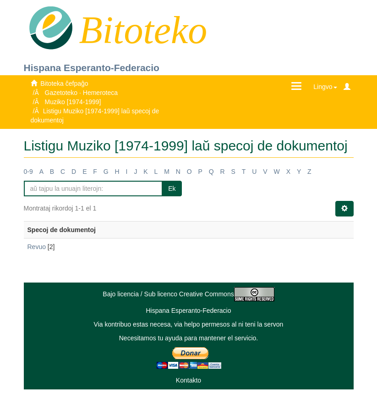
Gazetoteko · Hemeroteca (81, 92)
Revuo (36, 246)
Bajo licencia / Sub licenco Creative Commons (188, 294)
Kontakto (188, 380)
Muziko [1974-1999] (73, 101)
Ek (171, 188)
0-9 (28, 171)
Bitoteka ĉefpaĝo (64, 83)
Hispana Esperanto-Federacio (91, 67)
